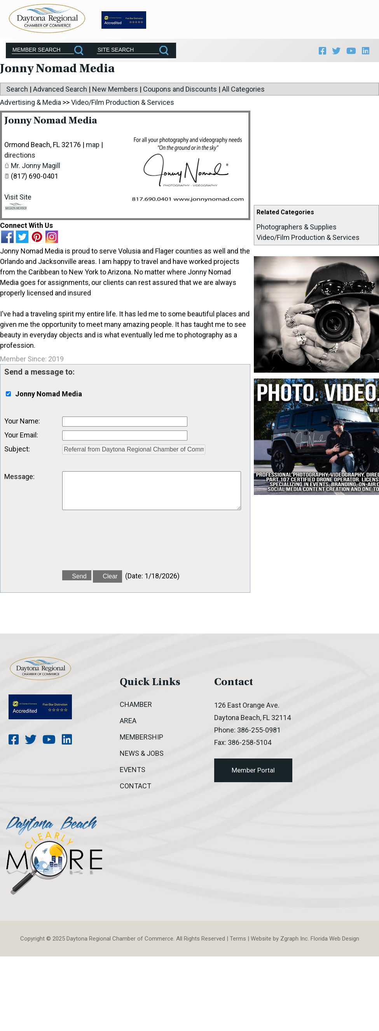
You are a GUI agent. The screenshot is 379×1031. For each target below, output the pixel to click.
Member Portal (253, 772)
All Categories (243, 91)
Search (17, 91)
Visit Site (17, 199)
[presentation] (121, 546)
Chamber (136, 706)
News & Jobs (142, 755)
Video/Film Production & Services (308, 239)
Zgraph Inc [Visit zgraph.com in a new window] (294, 940)
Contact (135, 787)
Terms (238, 940)
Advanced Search (60, 91)
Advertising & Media (30, 104)
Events (132, 771)
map (93, 146)
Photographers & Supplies (297, 229)
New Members (115, 91)
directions (19, 157)
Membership (141, 738)
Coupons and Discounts (180, 91)
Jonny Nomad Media (53, 123)
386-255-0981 (259, 731)
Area (128, 722)
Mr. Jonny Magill (35, 167)
